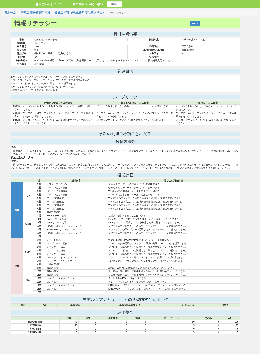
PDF (195, 23)
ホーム (10, 12)
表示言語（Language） (88, 4)
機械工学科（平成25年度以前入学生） (79, 12)
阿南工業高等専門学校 (35, 12)
